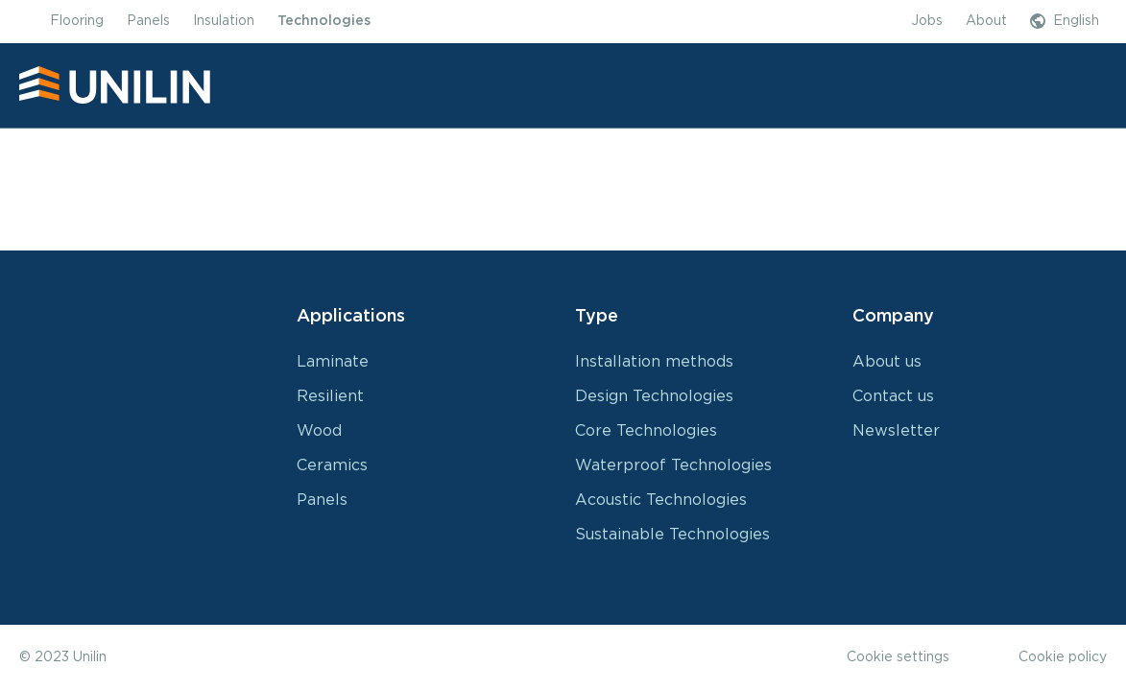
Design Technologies (654, 396)
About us (887, 361)
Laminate (333, 361)
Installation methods (654, 361)
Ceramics (332, 465)
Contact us (893, 396)
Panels (322, 500)
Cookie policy (1062, 657)
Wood (319, 431)
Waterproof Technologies (673, 465)
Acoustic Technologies (661, 500)
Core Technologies (646, 431)
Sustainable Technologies (672, 534)
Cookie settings (898, 657)
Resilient (330, 396)
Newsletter (896, 431)
